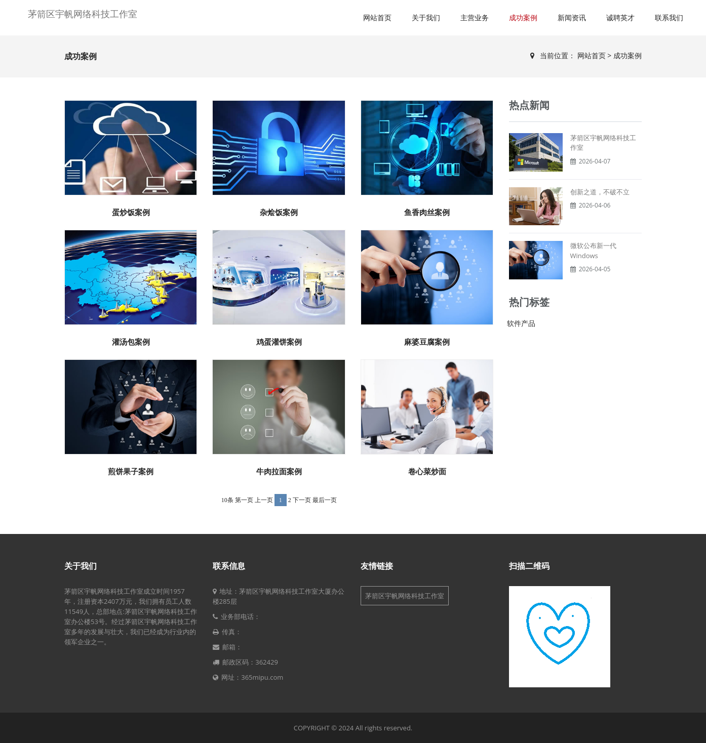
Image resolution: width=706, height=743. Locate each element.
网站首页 (377, 18)
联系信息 (229, 565)
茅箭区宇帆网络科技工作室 (82, 14)
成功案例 (523, 18)
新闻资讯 (572, 18)
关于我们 (426, 18)
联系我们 (669, 18)
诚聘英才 (620, 18)
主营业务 (474, 18)
